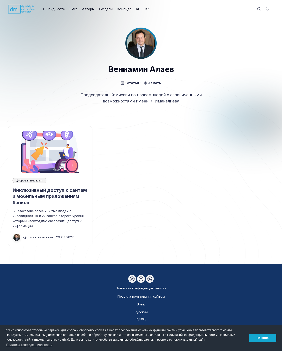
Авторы (88, 9)
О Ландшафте (54, 9)
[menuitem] (54, 9)
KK (147, 9)
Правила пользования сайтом (141, 296)
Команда (124, 9)
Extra (73, 9)
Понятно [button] (263, 337)
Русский (141, 312)
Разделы (106, 9)
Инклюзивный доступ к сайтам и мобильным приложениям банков (50, 196)
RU (138, 9)
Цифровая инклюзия (29, 180)
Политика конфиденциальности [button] (29, 345)
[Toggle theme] (267, 9)
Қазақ (141, 319)
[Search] (259, 9)
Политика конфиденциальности (141, 288)
